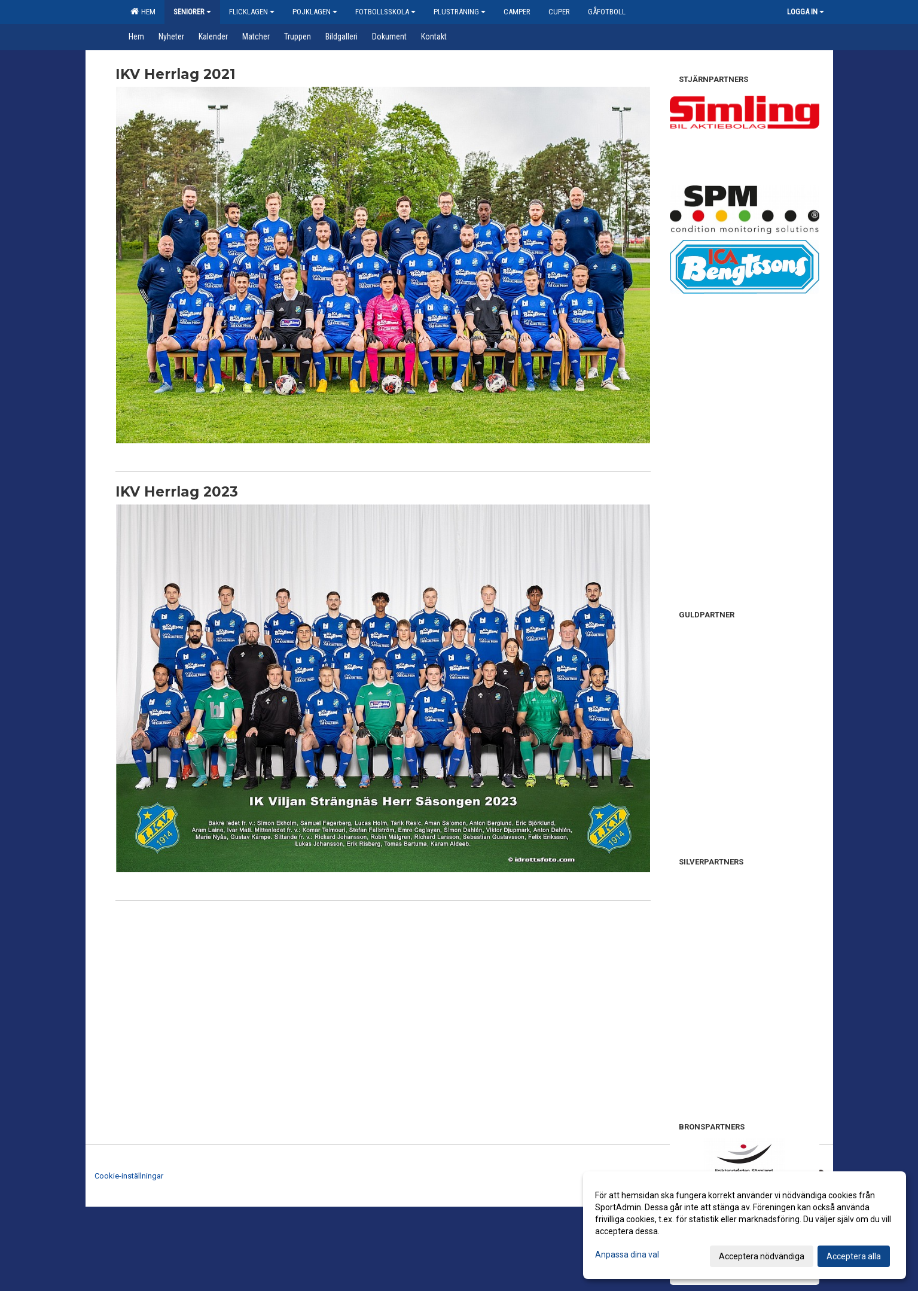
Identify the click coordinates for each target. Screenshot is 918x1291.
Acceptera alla (853, 1256)
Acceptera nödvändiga (761, 1256)
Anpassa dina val (627, 1254)
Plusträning (460, 11)
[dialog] (744, 1225)
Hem (142, 11)
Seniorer (192, 11)
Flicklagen (252, 11)
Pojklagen (314, 11)
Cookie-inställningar (128, 1175)
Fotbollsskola (385, 11)
